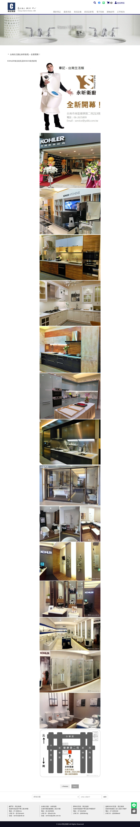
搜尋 (104, 797)
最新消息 (67, 12)
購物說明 (110, 12)
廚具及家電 (89, 12)
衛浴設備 (77, 12)
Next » (75, 786)
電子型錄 (100, 12)
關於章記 (57, 12)
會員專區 (121, 3)
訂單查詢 (121, 12)
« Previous (65, 786)
